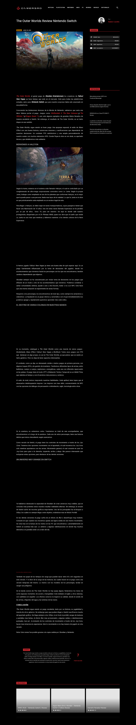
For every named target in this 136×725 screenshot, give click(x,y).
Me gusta (115, 37)
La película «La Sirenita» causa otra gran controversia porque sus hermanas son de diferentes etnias (100, 122)
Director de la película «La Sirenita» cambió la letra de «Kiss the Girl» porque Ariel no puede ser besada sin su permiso (101, 131)
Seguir (116, 40)
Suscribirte (115, 48)
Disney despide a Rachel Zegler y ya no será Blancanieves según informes (100, 106)
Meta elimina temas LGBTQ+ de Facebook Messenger (98, 97)
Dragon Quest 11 (32, 116)
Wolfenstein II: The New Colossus (64, 113)
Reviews (19, 30)
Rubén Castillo (113, 22)
